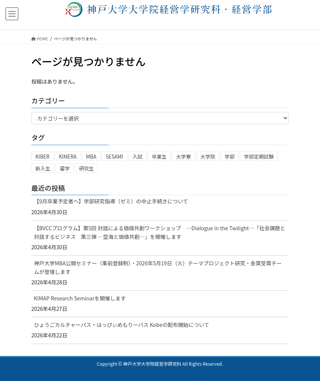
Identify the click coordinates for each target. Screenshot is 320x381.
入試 (137, 156)
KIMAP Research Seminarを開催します (80, 298)
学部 (230, 156)
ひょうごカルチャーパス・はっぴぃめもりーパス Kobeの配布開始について (121, 324)
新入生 (42, 168)
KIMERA (68, 156)
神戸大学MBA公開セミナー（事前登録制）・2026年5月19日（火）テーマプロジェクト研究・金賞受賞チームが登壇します (158, 267)
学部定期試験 (259, 156)
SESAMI (114, 156)
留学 (65, 168)
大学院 (207, 156)
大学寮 (183, 156)
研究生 (86, 168)
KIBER (42, 156)
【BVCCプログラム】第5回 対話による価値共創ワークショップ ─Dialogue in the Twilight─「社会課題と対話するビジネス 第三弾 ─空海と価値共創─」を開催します (159, 232)
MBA (91, 156)
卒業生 (159, 156)
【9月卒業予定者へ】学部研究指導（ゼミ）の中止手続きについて (111, 201)
